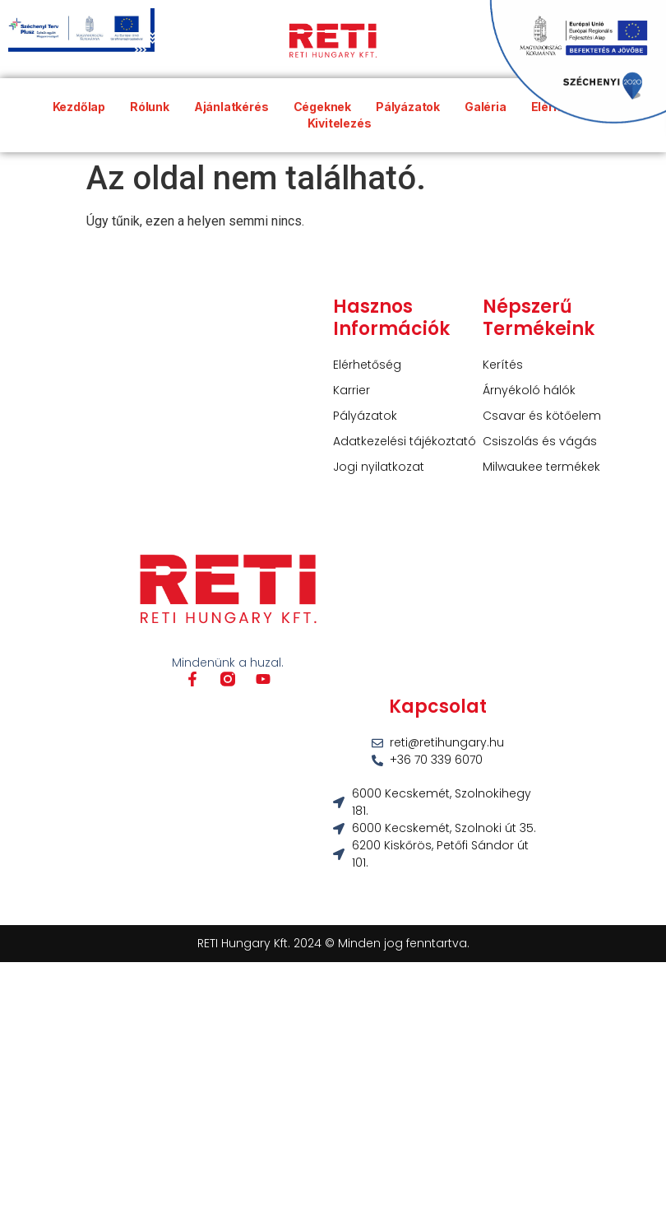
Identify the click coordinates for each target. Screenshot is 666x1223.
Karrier (351, 390)
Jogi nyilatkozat (378, 466)
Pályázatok (365, 415)
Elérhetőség (367, 364)
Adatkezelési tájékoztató (404, 441)
